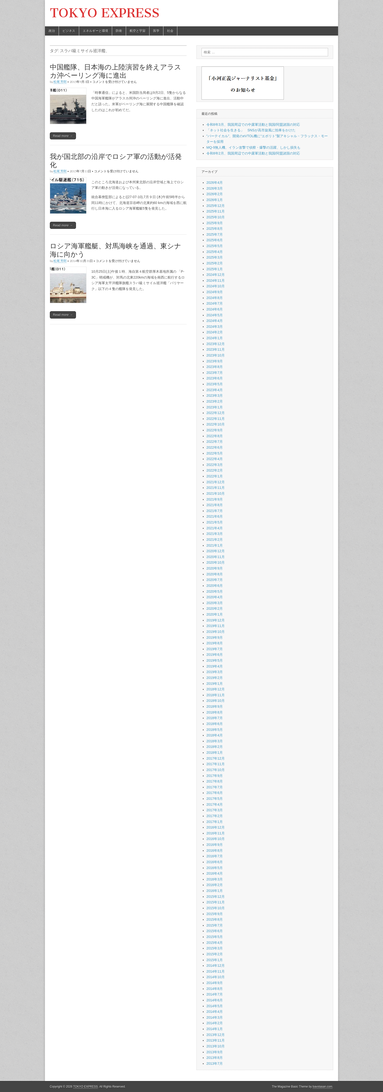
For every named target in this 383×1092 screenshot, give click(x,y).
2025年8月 (214, 229)
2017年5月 (214, 799)
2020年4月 (214, 597)
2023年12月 (215, 344)
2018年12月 (215, 689)
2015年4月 (214, 943)
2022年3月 (214, 465)
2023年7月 (214, 373)
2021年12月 (215, 482)
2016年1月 (214, 891)
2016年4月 (214, 873)
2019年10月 (215, 632)
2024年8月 (214, 298)
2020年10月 (215, 562)
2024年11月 (215, 280)
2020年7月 (214, 580)
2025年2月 (214, 263)
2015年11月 (215, 902)
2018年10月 (215, 701)
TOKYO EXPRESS (105, 13)
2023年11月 (215, 349)
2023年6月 (214, 378)
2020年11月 (215, 557)
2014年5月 (214, 1006)
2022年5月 (214, 453)
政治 (52, 31)
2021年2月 (214, 539)
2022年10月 (215, 424)
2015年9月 (214, 914)
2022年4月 (214, 459)
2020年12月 (215, 551)
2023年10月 (215, 355)
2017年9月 (214, 776)
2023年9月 (214, 361)
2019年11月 (215, 626)
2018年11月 (215, 695)
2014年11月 (215, 971)
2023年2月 (214, 401)
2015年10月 (215, 908)
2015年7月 (214, 925)
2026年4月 (214, 182)
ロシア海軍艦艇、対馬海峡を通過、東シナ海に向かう (115, 250)
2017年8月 (214, 781)
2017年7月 (214, 787)
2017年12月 (215, 758)
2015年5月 (214, 937)
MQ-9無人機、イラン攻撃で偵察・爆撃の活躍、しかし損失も (253, 147)
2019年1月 (214, 684)
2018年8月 (214, 712)
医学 (156, 31)
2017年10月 (215, 770)
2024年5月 (214, 315)
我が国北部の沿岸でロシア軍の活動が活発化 (116, 160)
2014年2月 (214, 1023)
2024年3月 (214, 327)
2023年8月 (214, 367)
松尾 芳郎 (60, 82)
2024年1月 (214, 338)
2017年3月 (214, 810)
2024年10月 (215, 286)
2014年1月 (214, 1029)
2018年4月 (214, 735)
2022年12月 (215, 413)
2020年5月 (214, 591)
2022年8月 (214, 436)
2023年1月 (214, 407)
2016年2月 (214, 885)
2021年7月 (214, 511)
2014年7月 (214, 994)
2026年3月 (214, 188)
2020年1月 (214, 614)
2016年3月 (214, 879)
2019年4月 (214, 666)
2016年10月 (215, 839)
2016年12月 (215, 827)
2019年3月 (214, 672)
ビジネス (69, 31)
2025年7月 (214, 234)
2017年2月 (214, 816)
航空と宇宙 (138, 31)
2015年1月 (214, 960)
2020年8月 (214, 574)
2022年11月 (215, 419)
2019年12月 (215, 620)
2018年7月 (214, 718)
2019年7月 (214, 649)
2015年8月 (214, 919)
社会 (170, 31)
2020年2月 (214, 608)
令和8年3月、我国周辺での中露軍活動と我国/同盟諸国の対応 (253, 124)
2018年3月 (214, 741)
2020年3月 (214, 603)
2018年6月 (214, 724)
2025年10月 (215, 217)
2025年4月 (214, 252)
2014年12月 (215, 965)
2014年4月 (214, 1012)
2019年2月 (214, 678)
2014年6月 (214, 1000)
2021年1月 (214, 545)
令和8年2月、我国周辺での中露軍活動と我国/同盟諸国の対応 (253, 153)
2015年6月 (214, 931)
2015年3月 (214, 948)
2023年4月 (214, 390)
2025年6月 (214, 240)
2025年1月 (214, 269)
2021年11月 (215, 488)
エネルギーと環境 (95, 31)
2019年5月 (214, 660)
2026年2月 (214, 194)
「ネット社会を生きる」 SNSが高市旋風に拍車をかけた (251, 130)
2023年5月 (214, 384)
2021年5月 (214, 522)
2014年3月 (214, 1017)
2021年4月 (214, 528)
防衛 (119, 31)
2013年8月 (214, 1058)
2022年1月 (214, 476)
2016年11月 (215, 833)
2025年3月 (214, 257)
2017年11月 (215, 764)
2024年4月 (214, 321)
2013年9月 (214, 1052)
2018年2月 (214, 747)
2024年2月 (214, 332)
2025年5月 (214, 246)
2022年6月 (214, 447)
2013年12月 (215, 1035)
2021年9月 (214, 499)
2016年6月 (214, 862)
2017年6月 (214, 793)
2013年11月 (215, 1040)
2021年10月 (215, 493)
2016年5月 (214, 868)
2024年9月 (214, 292)
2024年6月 (214, 309)
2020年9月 (214, 568)
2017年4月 (214, 804)
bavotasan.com (322, 1086)
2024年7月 (214, 303)
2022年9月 (214, 430)
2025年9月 (214, 223)
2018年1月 (214, 752)
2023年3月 (214, 395)
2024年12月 (215, 275)
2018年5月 (214, 730)
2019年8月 (214, 643)
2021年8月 (214, 505)
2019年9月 (214, 637)
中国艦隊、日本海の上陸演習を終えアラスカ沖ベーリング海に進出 (115, 71)
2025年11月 (215, 211)
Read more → (63, 136)
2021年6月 (214, 516)
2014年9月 (214, 983)
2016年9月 (214, 845)
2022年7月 (214, 442)
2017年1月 (214, 822)
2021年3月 (214, 534)
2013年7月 (214, 1063)
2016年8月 (214, 850)
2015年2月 (214, 954)
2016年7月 (214, 856)
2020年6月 (214, 586)
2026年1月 (214, 200)
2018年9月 (214, 706)
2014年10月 (215, 977)
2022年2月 (214, 470)
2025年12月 (215, 206)
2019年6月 (214, 655)
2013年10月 (215, 1046)
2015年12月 (215, 897)
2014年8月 (214, 989)
